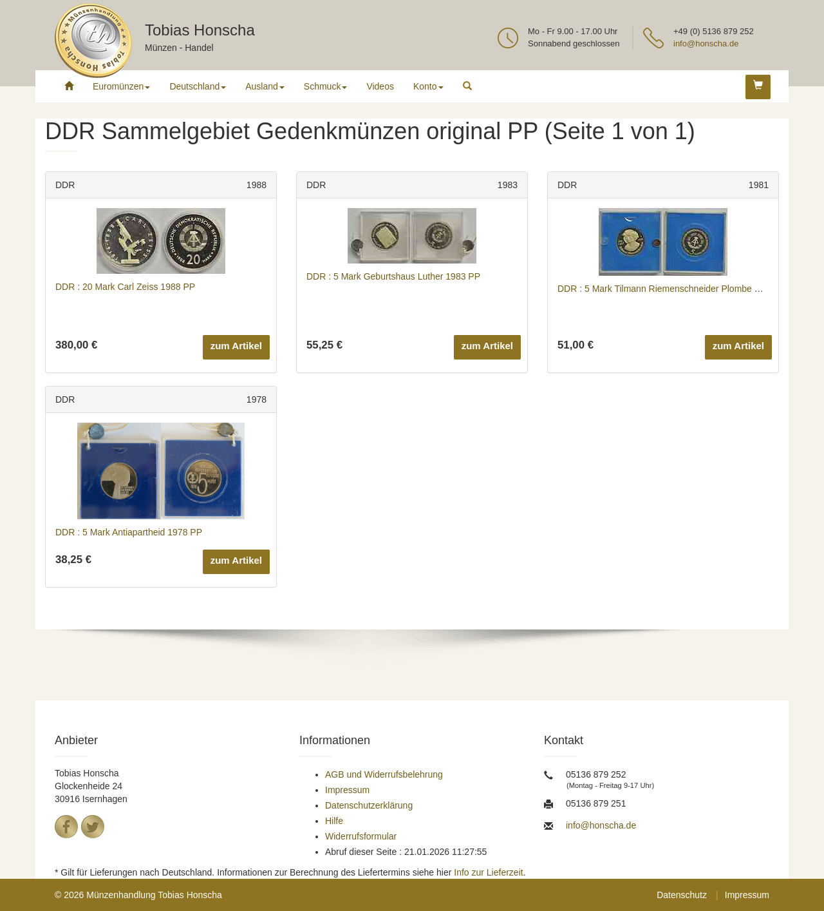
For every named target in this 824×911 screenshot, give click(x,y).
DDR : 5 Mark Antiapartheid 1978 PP (128, 532)
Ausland (265, 86)
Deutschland (197, 86)
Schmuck (326, 86)
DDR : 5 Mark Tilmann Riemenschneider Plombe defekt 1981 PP (686, 288)
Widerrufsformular (361, 836)
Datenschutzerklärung (369, 805)
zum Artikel (236, 345)
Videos (380, 86)
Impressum (347, 790)
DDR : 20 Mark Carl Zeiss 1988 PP (125, 287)
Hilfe (334, 821)
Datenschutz (682, 895)
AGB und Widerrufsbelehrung (384, 774)
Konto (428, 86)
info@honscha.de (705, 43)
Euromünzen (121, 86)
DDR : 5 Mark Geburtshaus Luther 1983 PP (393, 276)
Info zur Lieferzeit (488, 872)
